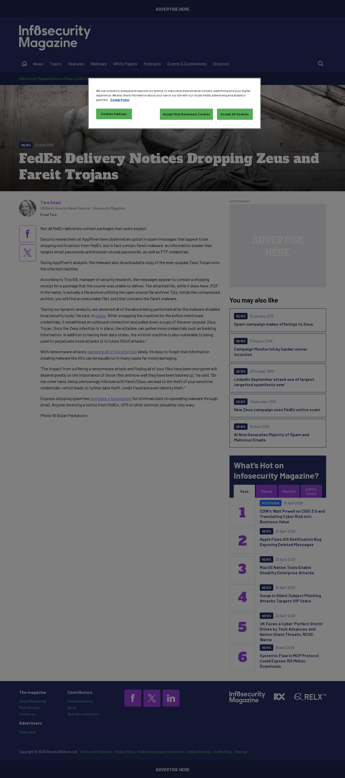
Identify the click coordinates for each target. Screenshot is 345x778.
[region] (174, 103)
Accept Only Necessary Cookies (186, 114)
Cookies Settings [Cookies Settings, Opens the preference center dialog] (114, 114)
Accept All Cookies (235, 114)
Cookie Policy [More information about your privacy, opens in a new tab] (120, 99)
